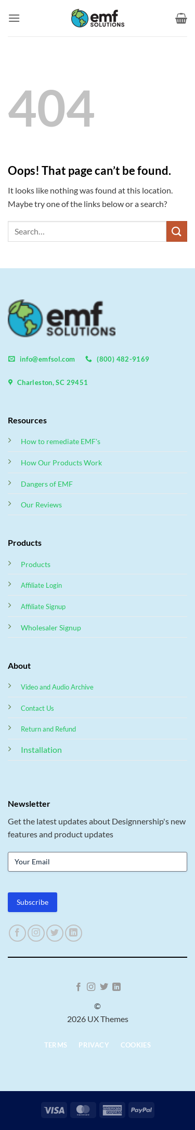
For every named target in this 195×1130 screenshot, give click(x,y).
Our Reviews (41, 504)
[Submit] (176, 231)
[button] (14, 18)
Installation (41, 749)
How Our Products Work (61, 462)
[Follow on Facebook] (17, 933)
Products (35, 564)
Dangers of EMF (47, 483)
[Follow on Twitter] (54, 933)
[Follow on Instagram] (36, 933)
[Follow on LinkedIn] (73, 933)
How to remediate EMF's (60, 441)
